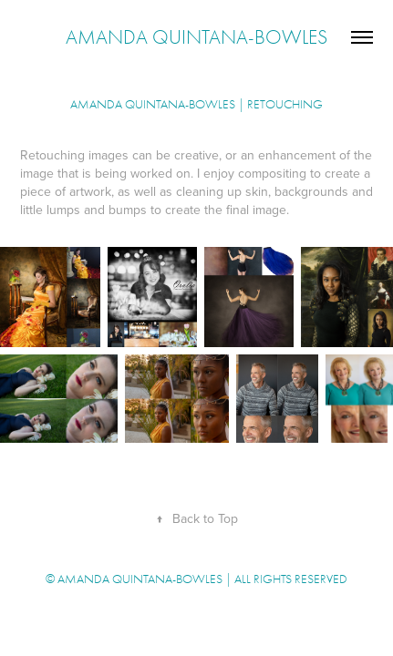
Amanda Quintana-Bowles (196, 37)
